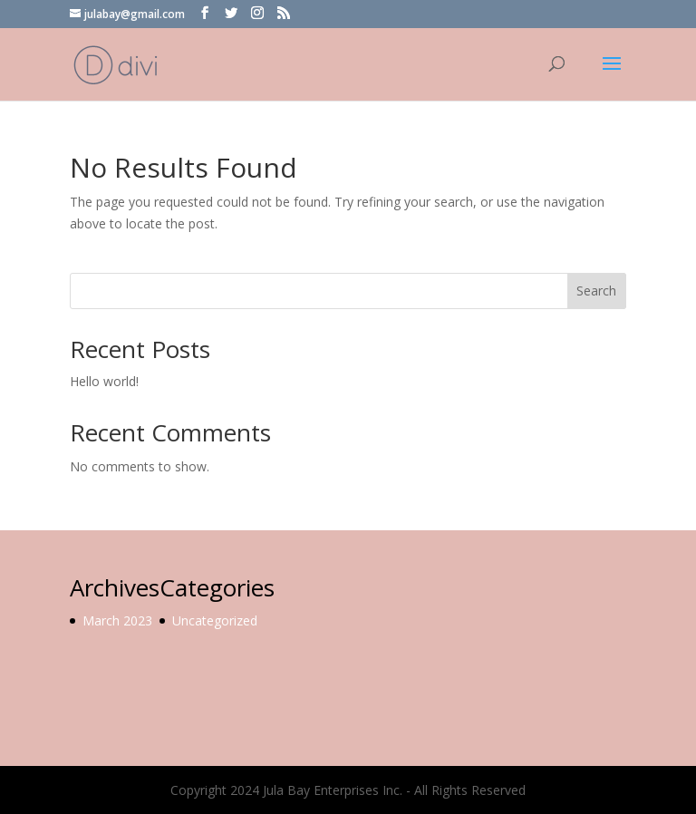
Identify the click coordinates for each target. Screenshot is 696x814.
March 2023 (117, 620)
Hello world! (104, 381)
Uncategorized (214, 620)
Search (596, 290)
